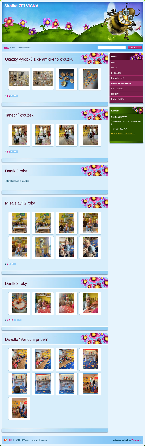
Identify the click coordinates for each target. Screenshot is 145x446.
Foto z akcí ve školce (121, 83)
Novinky (114, 94)
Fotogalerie (116, 73)
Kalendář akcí (117, 78)
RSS (10, 440)
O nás (114, 68)
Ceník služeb (117, 88)
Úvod (6, 47)
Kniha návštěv (117, 99)
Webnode (136, 440)
